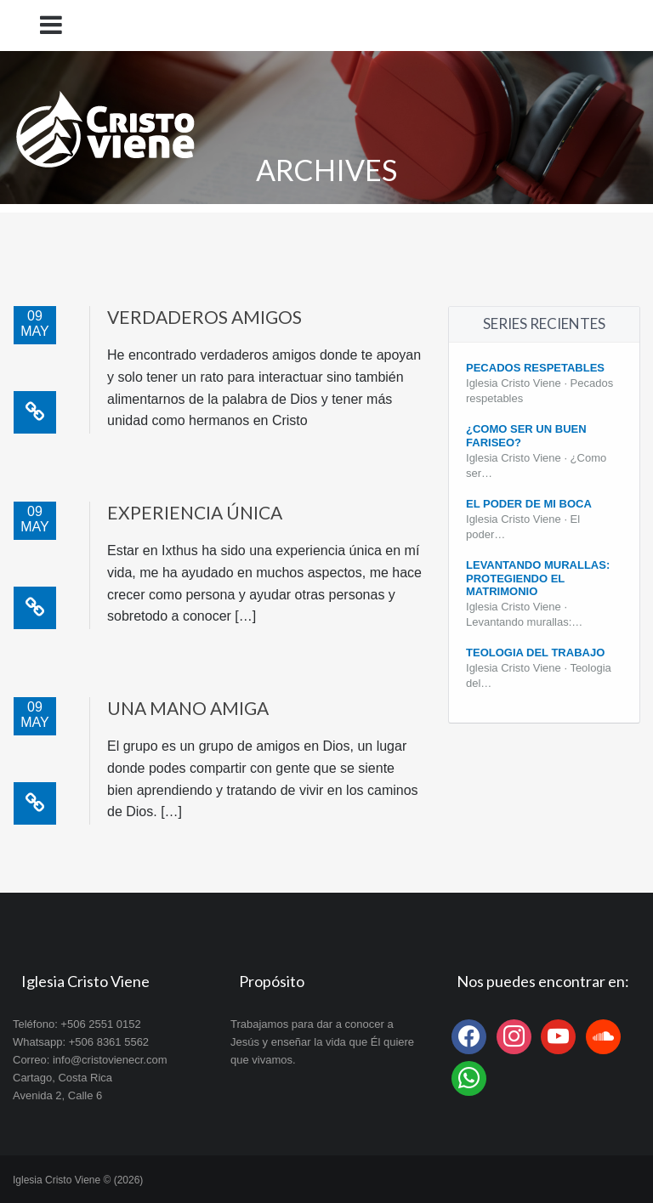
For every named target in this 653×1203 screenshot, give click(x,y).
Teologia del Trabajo (535, 652)
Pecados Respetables (535, 367)
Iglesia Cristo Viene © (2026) (78, 1180)
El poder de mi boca (529, 503)
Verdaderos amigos (204, 316)
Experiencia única (194, 512)
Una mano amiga (188, 707)
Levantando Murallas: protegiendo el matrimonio (538, 579)
